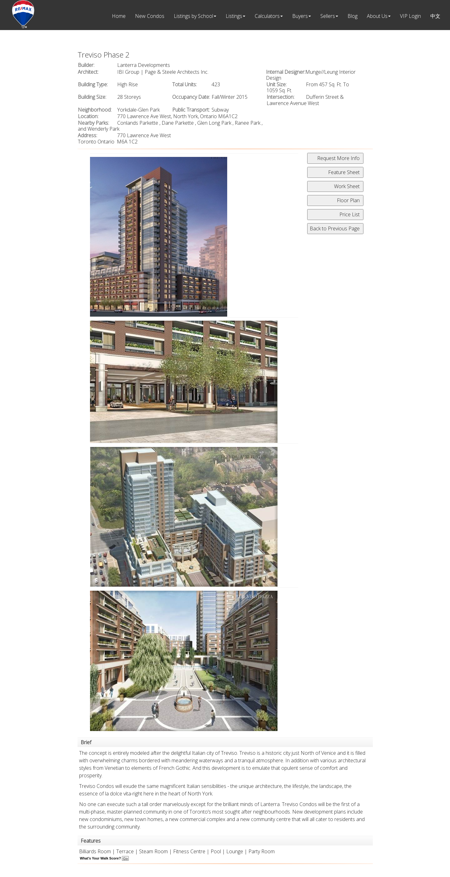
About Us (377, 16)
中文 (435, 16)
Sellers (327, 16)
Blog (353, 16)
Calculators (267, 16)
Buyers (300, 16)
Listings (234, 16)
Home (119, 16)
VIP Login (410, 16)
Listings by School (193, 16)
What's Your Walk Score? (104, 858)
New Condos (149, 16)
